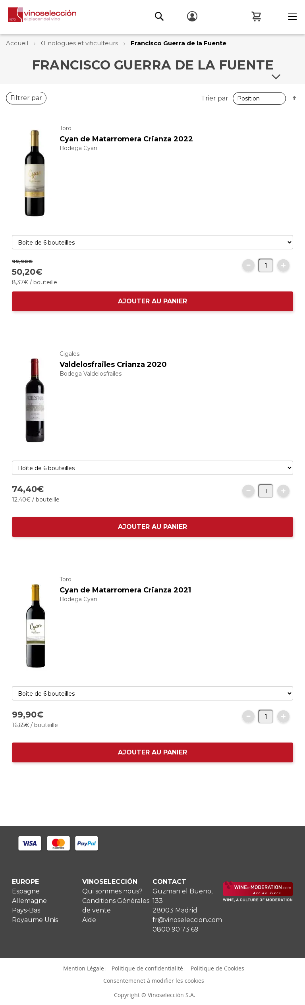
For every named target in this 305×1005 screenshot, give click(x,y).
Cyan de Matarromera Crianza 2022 (126, 147)
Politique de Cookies (217, 968)
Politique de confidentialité (147, 968)
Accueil (18, 43)
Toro (65, 136)
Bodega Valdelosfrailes (91, 381)
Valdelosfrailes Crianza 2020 (113, 372)
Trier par (218, 98)
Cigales (69, 361)
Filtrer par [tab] (26, 106)
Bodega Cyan (78, 156)
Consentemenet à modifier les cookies (153, 980)
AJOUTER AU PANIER (152, 309)
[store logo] (38, 16)
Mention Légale (83, 968)
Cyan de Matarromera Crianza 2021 (125, 598)
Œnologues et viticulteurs (80, 43)
